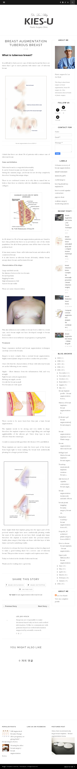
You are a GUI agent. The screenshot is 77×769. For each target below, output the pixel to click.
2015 (59, 370)
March (61, 575)
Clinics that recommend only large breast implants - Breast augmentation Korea (62, 733)
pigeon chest (59, 197)
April (61, 572)
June (61, 566)
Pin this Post (27, 589)
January (62, 581)
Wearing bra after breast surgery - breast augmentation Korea (12, 751)
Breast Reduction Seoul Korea (68, 300)
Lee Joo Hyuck (22, 616)
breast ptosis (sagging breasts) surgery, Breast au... (65, 508)
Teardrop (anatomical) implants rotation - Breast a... (64, 470)
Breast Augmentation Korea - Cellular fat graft (68, 339)
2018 (59, 361)
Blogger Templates (7, 766)
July (60, 388)
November (63, 376)
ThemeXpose (23, 766)
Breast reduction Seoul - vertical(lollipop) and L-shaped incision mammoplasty (68, 246)
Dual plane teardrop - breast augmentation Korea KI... (64, 522)
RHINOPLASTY (60, 176)
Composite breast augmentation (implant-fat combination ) (68, 318)
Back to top (69, 767)
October (62, 379)
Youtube (57, 118)
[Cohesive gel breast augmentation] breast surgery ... (65, 422)
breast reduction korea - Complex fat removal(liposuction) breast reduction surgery (68, 276)
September (63, 382)
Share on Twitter (37, 585)
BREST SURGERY (61, 172)
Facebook (57, 111)
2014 (59, 584)
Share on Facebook (16, 585)
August (61, 385)
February (62, 578)
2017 (59, 364)
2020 (59, 358)
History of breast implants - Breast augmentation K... (65, 408)
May (60, 569)
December (63, 373)
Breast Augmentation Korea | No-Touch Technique (68, 221)
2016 (59, 367)
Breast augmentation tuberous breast (28, 595)
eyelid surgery (60, 180)
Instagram (63, 110)
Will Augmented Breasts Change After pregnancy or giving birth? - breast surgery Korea (13, 736)
